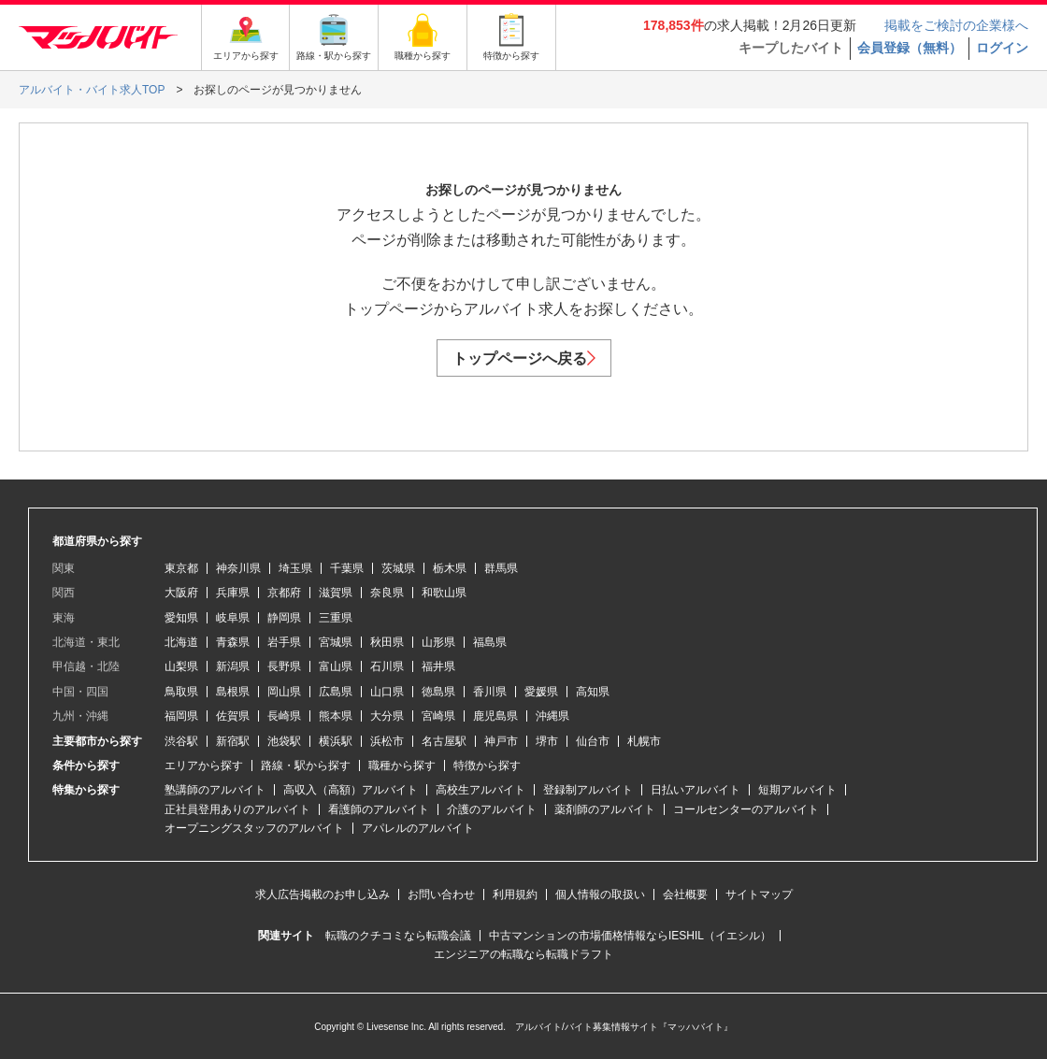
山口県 (387, 691)
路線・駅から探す (306, 765)
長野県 (284, 666)
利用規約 (515, 894)
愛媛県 (541, 691)
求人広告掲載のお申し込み (322, 894)
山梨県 (181, 666)
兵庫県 (233, 592)
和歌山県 (444, 592)
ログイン (1002, 47)
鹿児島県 (495, 716)
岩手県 (284, 642)
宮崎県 (438, 716)
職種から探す (402, 765)
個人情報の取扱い (600, 894)
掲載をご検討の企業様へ (956, 25)
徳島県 (438, 691)
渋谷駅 (181, 741)
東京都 (181, 568)
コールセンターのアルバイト (746, 809)
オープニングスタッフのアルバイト (254, 828)
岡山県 (284, 691)
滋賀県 (335, 592)
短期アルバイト (797, 789)
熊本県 (335, 716)
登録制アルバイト (588, 789)
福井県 (438, 666)
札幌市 (644, 741)
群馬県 (501, 568)
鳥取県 (181, 691)
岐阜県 (233, 617)
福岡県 (181, 716)
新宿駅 (233, 741)
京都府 (284, 592)
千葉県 (347, 568)
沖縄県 (552, 716)
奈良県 (387, 592)
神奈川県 (238, 568)
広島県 (335, 691)
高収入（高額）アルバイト (350, 789)
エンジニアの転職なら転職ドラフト (523, 954)
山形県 (438, 642)
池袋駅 (284, 741)
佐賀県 (233, 716)
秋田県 (387, 642)
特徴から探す (487, 765)
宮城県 (335, 642)
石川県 (387, 666)
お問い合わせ (441, 894)
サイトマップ (759, 894)
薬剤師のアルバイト (604, 809)
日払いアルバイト (695, 789)
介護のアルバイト (492, 809)
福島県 (490, 642)
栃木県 (449, 568)
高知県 (593, 691)
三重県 (335, 617)
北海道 (181, 642)
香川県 (490, 691)
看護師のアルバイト (378, 809)
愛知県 (181, 617)
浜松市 (387, 741)
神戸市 (501, 741)
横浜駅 (335, 741)
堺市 (547, 741)
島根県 (233, 691)
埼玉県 (295, 568)
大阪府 (181, 592)
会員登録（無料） (909, 47)
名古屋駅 (444, 741)
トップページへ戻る (523, 358)
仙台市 (593, 741)
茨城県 (398, 568)
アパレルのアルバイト (418, 828)
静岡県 (284, 617)
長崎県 (284, 716)
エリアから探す (204, 765)
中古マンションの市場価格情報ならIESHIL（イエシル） (630, 935)
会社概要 (685, 894)
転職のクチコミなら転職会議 (398, 935)
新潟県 (233, 666)
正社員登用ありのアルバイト (237, 809)
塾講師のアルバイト (215, 789)
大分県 (387, 716)
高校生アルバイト (480, 789)
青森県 (233, 642)
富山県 (335, 666)
